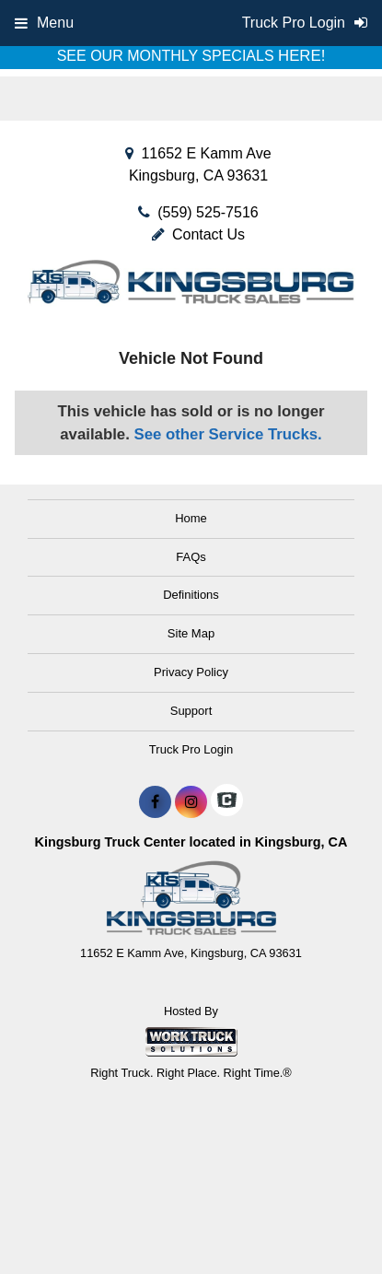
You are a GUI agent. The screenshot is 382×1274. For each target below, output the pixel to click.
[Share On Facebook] (155, 802)
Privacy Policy (191, 672)
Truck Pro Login (191, 749)
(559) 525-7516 (207, 212)
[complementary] (327, 1218)
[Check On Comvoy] (227, 802)
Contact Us (198, 234)
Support (191, 711)
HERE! (301, 55)
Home (191, 518)
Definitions (191, 595)
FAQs (191, 557)
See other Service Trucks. (227, 434)
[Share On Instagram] (191, 802)
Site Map (191, 633)
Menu (44, 22)
